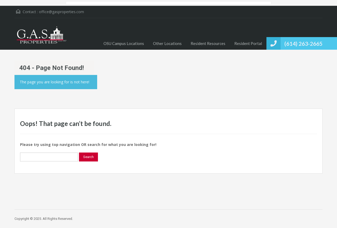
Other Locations (167, 43)
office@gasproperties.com (61, 11)
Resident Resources (208, 43)
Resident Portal (248, 43)
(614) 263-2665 (303, 43)
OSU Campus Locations (123, 43)
